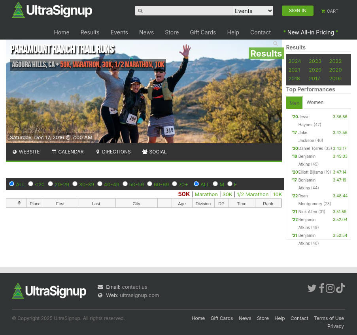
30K (227, 194)
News (146, 32)
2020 (315, 69)
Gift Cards (203, 32)
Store (172, 32)
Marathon (206, 194)
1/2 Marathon (252, 194)
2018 (294, 78)
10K (277, 194)
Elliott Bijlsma (310, 172)
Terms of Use (329, 318)
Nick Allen (307, 211)
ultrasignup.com (139, 295)
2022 (335, 61)
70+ (183, 184)
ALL (20, 184)
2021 (294, 69)
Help (233, 32)
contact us (134, 287)
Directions (112, 152)
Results (90, 32)
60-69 (161, 184)
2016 (334, 78)
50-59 (136, 184)
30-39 (86, 184)
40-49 (111, 184)
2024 (294, 61)
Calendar (67, 152)
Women (314, 102)
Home (61, 32)
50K (184, 194)
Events (119, 32)
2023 (315, 61)
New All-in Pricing (310, 32)
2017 (314, 78)
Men (294, 103)
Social (154, 152)
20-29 (62, 184)
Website (25, 152)
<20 (40, 184)
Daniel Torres (310, 148)
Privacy (335, 326)
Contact (260, 32)
